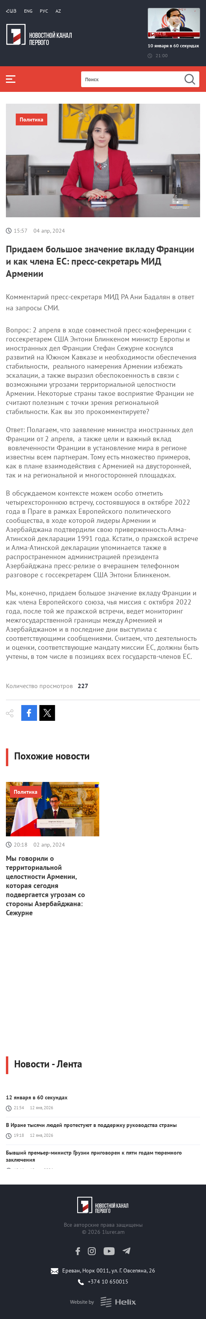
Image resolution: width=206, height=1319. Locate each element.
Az (58, 11)
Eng (28, 11)
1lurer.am (113, 1231)
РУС (44, 11)
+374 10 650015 (108, 1281)
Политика (31, 119)
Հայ (11, 11)
